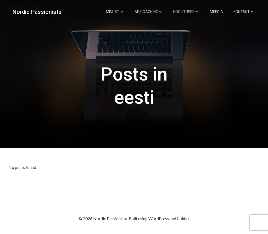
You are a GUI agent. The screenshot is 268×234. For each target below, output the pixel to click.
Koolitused (186, 12)
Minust (115, 12)
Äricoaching (149, 12)
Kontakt (243, 12)
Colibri (183, 218)
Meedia (216, 12)
